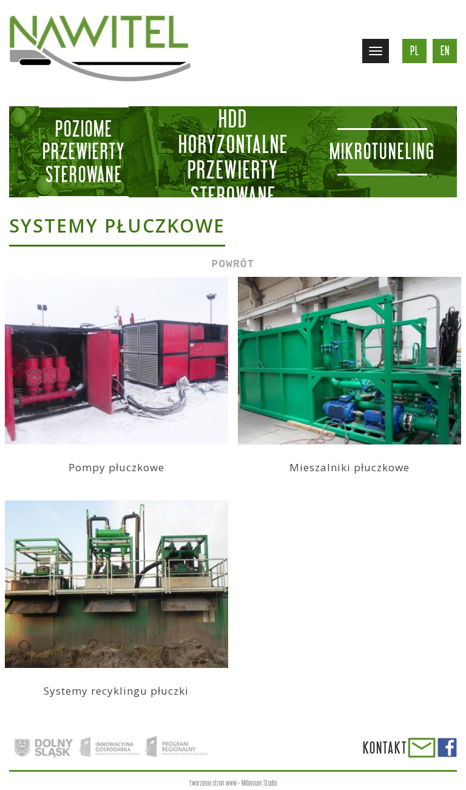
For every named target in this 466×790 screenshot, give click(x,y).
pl (414, 50)
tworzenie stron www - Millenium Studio (233, 783)
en (445, 50)
